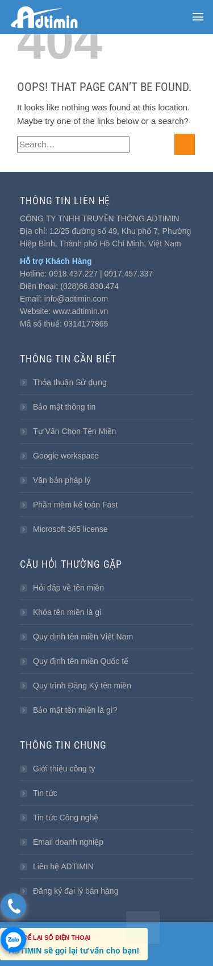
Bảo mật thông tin (64, 406)
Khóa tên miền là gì (67, 612)
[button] (197, 16)
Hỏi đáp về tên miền (68, 587)
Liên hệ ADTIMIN (63, 866)
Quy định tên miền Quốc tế (80, 661)
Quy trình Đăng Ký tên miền (82, 685)
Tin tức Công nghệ (65, 817)
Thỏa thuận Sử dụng (70, 382)
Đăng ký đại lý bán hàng (75, 890)
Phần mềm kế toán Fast (75, 504)
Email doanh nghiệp (68, 842)
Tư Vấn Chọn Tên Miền (74, 431)
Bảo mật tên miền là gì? (75, 710)
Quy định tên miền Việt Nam (83, 636)
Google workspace (66, 455)
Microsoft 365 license (70, 529)
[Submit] (184, 144)
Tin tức (45, 793)
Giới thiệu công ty (64, 768)
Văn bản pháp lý (61, 480)
